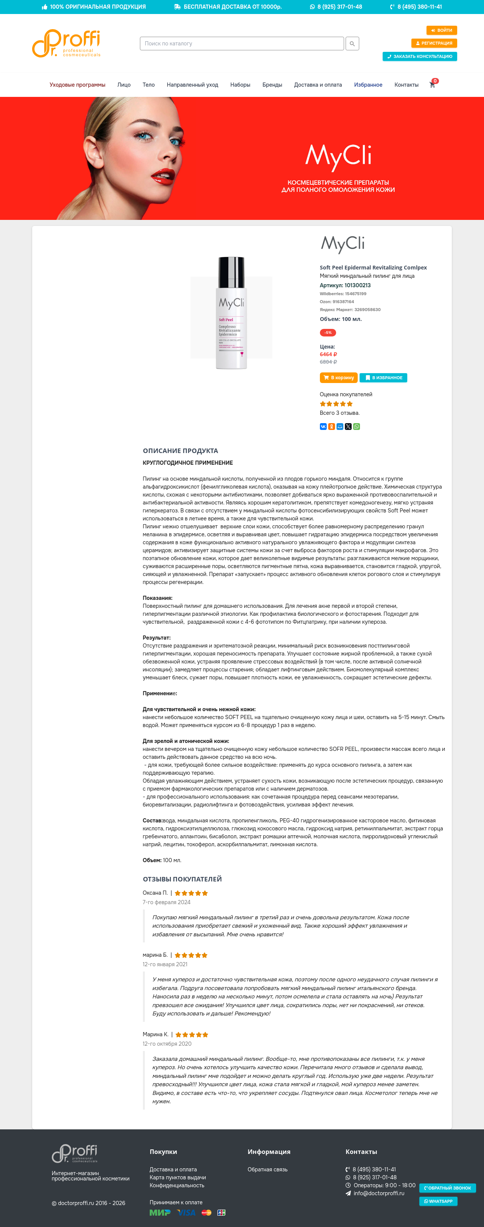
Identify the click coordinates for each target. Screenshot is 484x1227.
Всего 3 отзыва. (340, 413)
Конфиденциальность (177, 1185)
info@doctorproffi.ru (375, 1193)
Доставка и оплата (318, 84)
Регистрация (434, 43)
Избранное (368, 84)
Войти (441, 30)
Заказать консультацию (420, 56)
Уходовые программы (77, 84)
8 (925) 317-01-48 (340, 6)
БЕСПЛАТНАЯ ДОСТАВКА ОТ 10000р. (233, 6)
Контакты (406, 84)
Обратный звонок (447, 1188)
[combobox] (242, 43)
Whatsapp (438, 1201)
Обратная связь (268, 1169)
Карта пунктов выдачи (178, 1177)
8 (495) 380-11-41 (419, 6)
